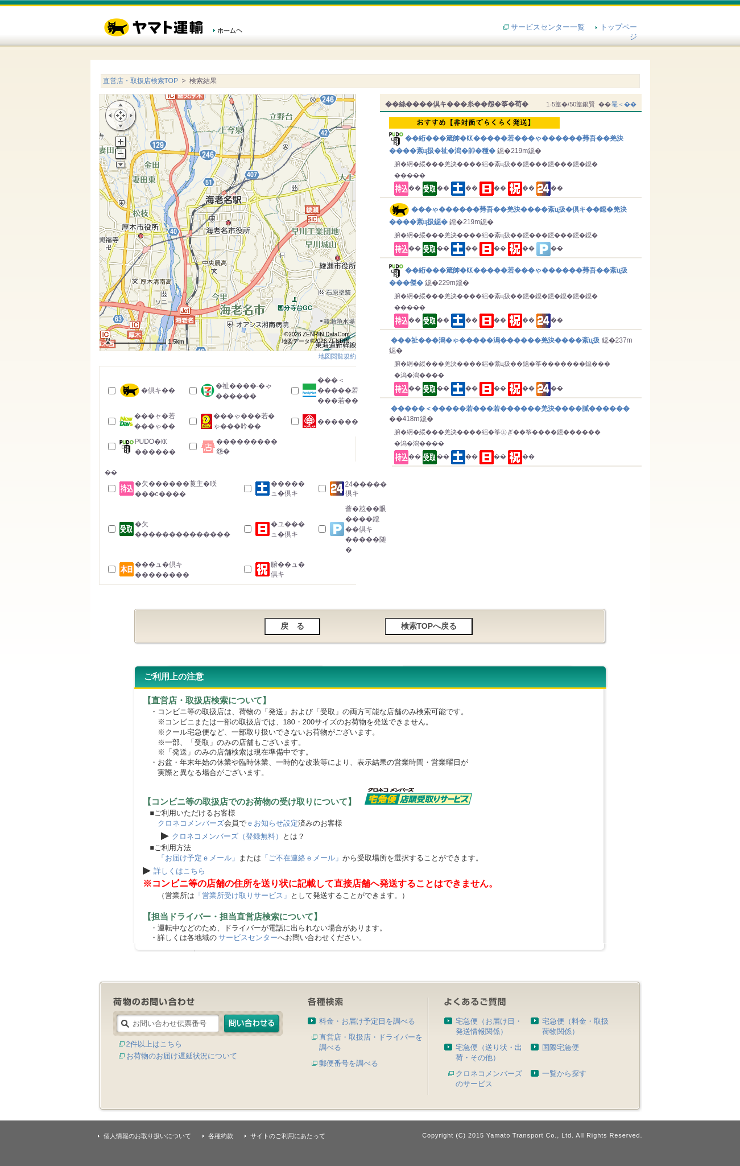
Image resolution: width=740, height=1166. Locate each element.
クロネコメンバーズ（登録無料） (227, 836)
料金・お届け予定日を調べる (367, 1021)
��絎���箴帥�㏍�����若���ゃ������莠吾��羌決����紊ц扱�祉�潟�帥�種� (512, 136)
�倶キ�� (158, 390)
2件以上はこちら (154, 1044)
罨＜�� (623, 104)
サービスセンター (248, 937)
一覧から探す (564, 1073)
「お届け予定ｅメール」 (198, 858)
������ (337, 422)
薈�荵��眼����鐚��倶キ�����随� (365, 529)
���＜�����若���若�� (337, 390)
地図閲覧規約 (337, 356)
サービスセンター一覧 (548, 27)
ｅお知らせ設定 (272, 823)
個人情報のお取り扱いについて (147, 1135)
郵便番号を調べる (348, 1063)
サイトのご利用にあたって (287, 1135)
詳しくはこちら (179, 871)
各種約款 (220, 1135)
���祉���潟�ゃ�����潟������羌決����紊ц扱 (495, 340)
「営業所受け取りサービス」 (243, 895)
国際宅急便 (560, 1047)
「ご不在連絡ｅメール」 (301, 858)
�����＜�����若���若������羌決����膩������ (509, 409)
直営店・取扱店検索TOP (140, 81)
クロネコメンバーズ (191, 823)
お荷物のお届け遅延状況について (181, 1056)
